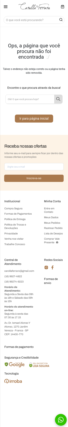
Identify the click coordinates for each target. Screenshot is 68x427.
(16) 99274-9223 (14, 281)
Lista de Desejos (53, 233)
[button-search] (61, 20)
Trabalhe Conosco (14, 244)
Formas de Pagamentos (18, 213)
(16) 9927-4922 (13, 276)
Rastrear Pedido (53, 228)
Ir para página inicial (34, 118)
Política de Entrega (15, 219)
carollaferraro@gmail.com (19, 271)
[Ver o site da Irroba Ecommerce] (13, 382)
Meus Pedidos (52, 222)
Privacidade (11, 233)
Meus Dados (51, 217)
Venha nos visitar (14, 238)
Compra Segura (13, 208)
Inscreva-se (33, 178)
